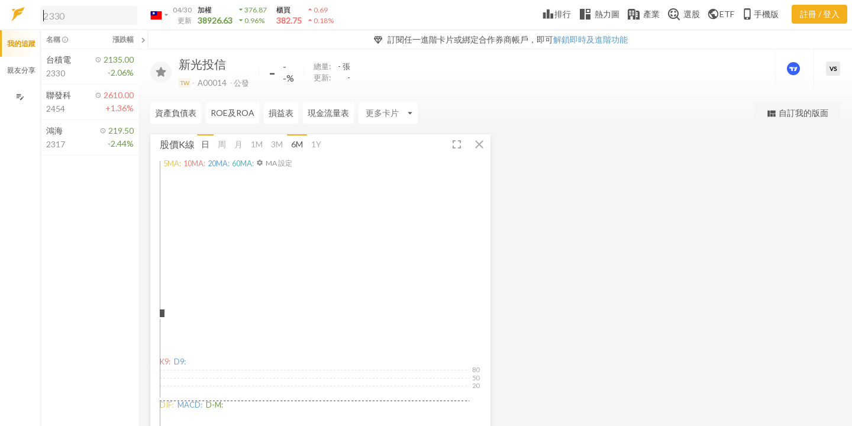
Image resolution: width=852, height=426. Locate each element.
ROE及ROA (232, 113)
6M (297, 144)
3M (277, 144)
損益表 (281, 113)
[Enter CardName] (388, 113)
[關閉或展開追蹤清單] (143, 39)
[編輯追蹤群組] (20, 96)
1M (257, 144)
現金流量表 (328, 113)
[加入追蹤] (161, 72)
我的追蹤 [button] (21, 43)
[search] (88, 15)
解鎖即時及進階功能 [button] (590, 39)
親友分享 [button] (21, 70)
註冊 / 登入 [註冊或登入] (820, 14)
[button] (86, 15)
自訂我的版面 (797, 113)
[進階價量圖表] (795, 69)
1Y (316, 144)
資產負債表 (175, 113)
